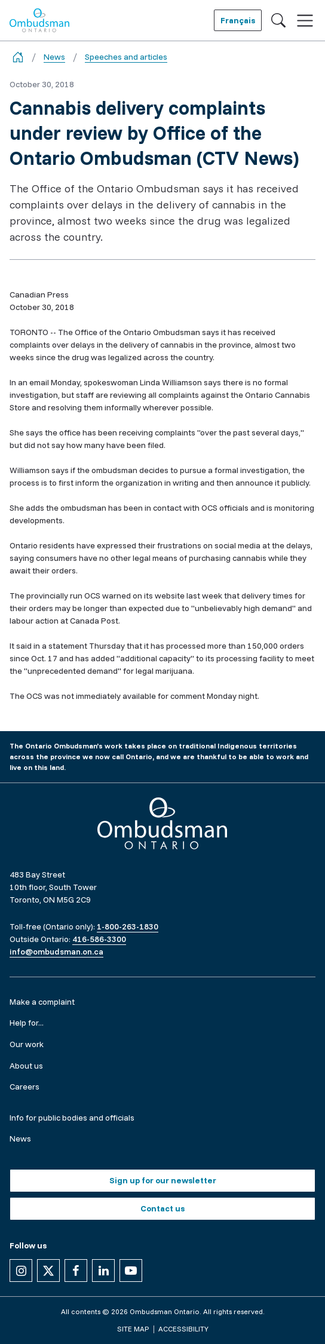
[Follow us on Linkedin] (103, 1270)
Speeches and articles (126, 56)
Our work (27, 1044)
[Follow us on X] (48, 1270)
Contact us (162, 1208)
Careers (24, 1086)
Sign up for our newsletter (162, 1180)
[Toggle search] (278, 20)
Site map (133, 1328)
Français (237, 20)
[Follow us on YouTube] (130, 1270)
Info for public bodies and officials (72, 1117)
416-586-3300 (99, 939)
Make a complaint (42, 1001)
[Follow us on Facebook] (76, 1270)
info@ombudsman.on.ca (56, 951)
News (54, 56)
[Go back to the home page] (18, 57)
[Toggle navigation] (305, 20)
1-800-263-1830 (127, 926)
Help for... (27, 1022)
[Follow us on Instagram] (21, 1270)
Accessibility (183, 1328)
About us (26, 1065)
